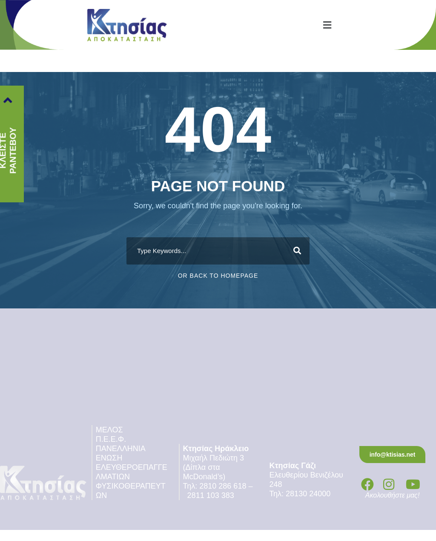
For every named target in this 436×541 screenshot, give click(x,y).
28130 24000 (309, 493)
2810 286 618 (222, 486)
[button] (327, 25)
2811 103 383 (210, 495)
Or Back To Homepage (218, 275)
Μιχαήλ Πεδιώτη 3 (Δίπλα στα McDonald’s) (214, 467)
